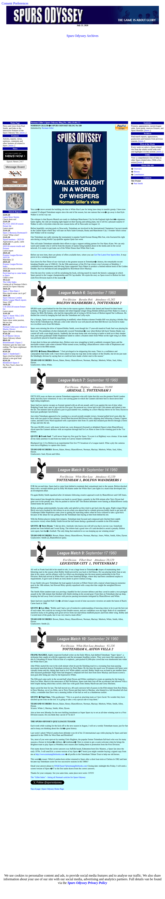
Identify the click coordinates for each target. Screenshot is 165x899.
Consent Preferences (15, 3)
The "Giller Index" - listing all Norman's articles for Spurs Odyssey (58, 777)
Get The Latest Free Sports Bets (107, 255)
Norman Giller (48, 128)
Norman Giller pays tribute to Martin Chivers (15, 328)
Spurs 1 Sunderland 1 (11, 354)
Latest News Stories (11, 217)
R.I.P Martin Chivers (11, 336)
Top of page (35, 789)
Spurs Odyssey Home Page (53, 789)
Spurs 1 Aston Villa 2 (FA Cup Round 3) (13, 317)
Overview (138, 169)
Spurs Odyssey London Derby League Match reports (14, 299)
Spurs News (13, 161)
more (22, 133)
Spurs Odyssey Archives (82, 35)
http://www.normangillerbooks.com (50, 754)
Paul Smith (138, 183)
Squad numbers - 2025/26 (13, 239)
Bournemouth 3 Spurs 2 (12, 342)
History (137, 172)
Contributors (139, 174)
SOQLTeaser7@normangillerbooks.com (70, 766)
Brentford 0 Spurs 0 (11, 363)
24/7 (21, 161)
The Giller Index (10, 282)
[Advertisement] (81, 79)
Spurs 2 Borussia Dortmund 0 (15, 233)
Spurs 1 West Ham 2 (11, 291)
